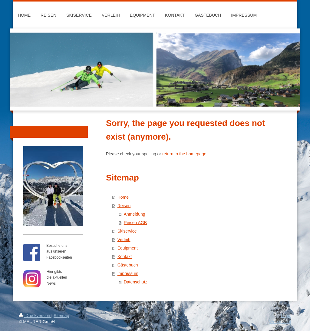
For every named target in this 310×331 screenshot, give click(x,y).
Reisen (124, 205)
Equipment (127, 248)
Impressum (127, 273)
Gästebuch (127, 265)
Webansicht (280, 321)
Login (286, 315)
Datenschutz (135, 282)
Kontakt (124, 256)
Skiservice (127, 231)
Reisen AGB (135, 222)
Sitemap (61, 315)
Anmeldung (134, 214)
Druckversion (35, 315)
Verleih (123, 239)
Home (123, 197)
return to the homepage (184, 153)
